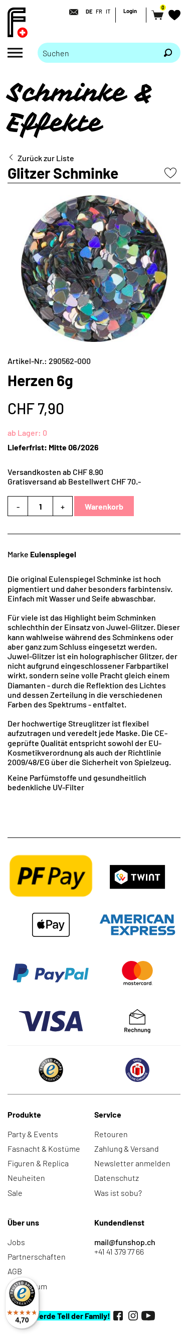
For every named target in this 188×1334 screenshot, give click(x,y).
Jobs (16, 1242)
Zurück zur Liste (46, 158)
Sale (15, 1192)
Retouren (111, 1134)
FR (99, 11)
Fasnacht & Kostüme (44, 1148)
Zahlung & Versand (126, 1148)
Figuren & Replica (38, 1163)
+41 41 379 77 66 (119, 1251)
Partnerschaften (37, 1256)
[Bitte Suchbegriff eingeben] (96, 53)
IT (108, 11)
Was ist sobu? (118, 1192)
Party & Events (33, 1134)
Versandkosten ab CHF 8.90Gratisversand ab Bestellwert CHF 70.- (74, 476)
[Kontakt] (70, 12)
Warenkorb (104, 506)
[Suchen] (167, 53)
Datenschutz (116, 1177)
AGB (15, 1271)
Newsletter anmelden (132, 1163)
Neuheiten (26, 1177)
